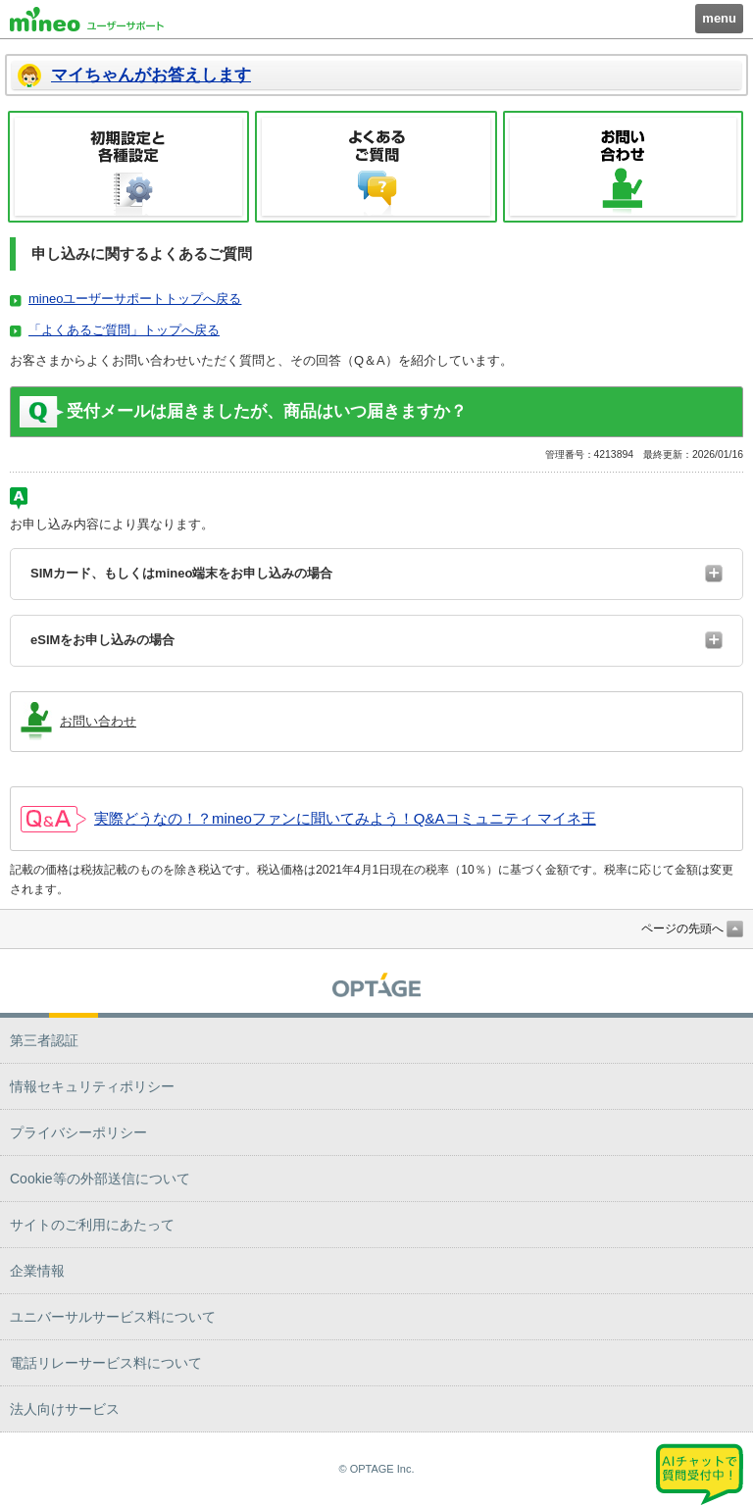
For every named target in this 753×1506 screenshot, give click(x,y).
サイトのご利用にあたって (92, 1224)
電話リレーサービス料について (106, 1363)
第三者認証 (44, 1040)
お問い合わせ (623, 167)
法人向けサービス (65, 1409)
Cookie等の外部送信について (100, 1178)
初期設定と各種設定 (128, 167)
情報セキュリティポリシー (92, 1086)
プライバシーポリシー (78, 1132)
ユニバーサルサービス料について (113, 1317)
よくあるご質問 (375, 167)
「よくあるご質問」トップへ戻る (124, 330)
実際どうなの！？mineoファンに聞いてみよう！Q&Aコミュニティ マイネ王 (345, 818)
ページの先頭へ (682, 928)
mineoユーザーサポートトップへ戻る (134, 298)
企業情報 (37, 1271)
